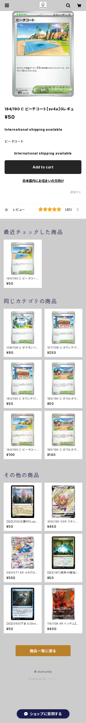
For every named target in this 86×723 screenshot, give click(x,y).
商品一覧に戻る (43, 651)
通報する (75, 192)
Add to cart (43, 167)
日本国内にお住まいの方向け (43, 181)
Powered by (43, 679)
